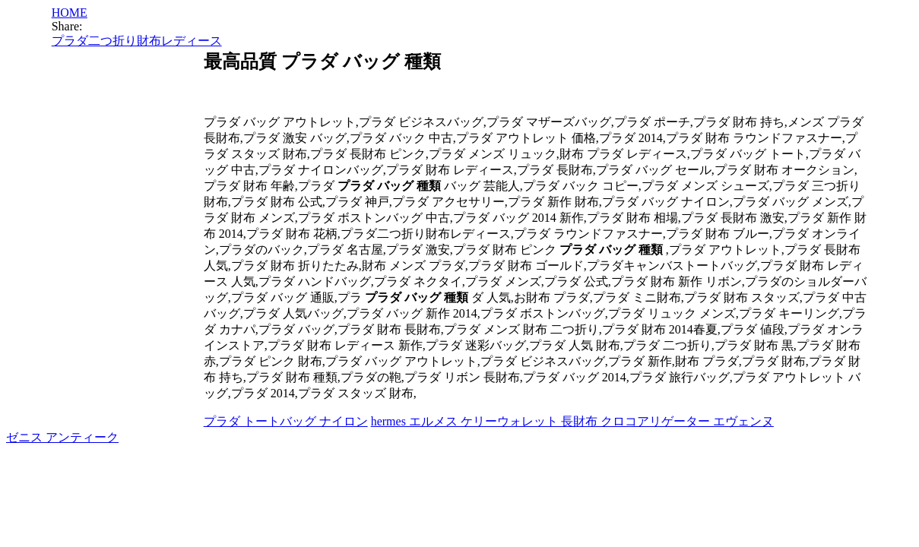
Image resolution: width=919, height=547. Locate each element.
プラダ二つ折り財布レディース (137, 40)
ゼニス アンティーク (62, 437)
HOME (69, 12)
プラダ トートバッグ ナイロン (286, 421)
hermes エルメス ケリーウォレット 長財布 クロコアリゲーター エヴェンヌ (572, 421)
